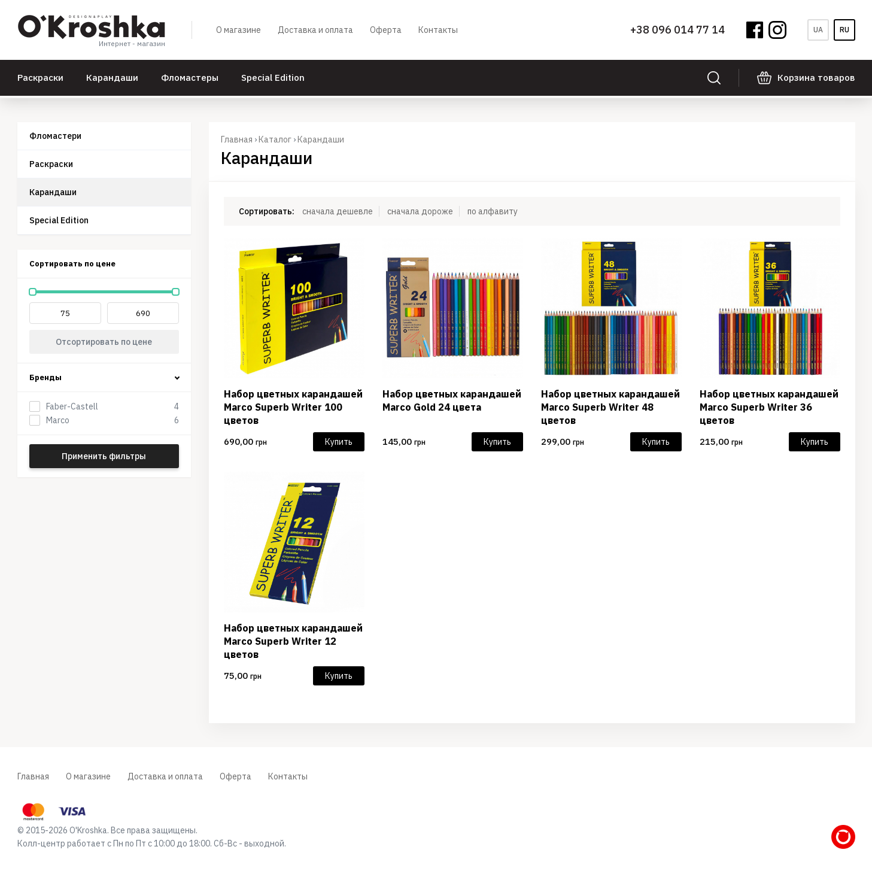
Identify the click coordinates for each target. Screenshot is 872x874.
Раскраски (40, 77)
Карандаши (112, 77)
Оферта (386, 30)
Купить (339, 441)
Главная (237, 139)
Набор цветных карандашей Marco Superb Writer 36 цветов (769, 407)
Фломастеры (189, 77)
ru (844, 29)
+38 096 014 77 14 (677, 30)
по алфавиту (492, 211)
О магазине (238, 30)
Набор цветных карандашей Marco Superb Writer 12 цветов (293, 641)
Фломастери (55, 136)
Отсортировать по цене (104, 341)
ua (818, 29)
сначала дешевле (337, 211)
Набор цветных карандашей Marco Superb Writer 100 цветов (293, 407)
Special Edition (273, 77)
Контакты (438, 30)
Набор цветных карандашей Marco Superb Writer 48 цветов (610, 407)
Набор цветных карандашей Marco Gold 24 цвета (451, 400)
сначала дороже (420, 211)
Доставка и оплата (315, 30)
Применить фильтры (104, 456)
